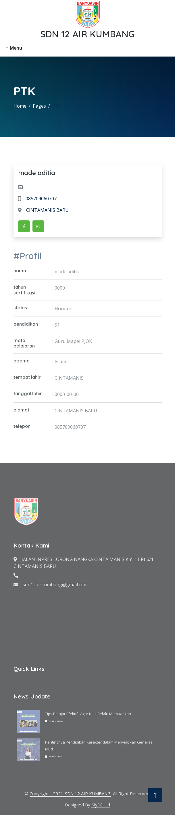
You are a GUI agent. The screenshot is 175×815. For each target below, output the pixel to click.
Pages (39, 106)
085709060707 (37, 198)
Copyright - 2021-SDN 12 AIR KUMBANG (70, 793)
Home (20, 106)
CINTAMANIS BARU (43, 210)
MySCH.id (100, 805)
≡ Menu (14, 48)
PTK (56, 106)
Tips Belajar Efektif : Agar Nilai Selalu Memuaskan (88, 713)
